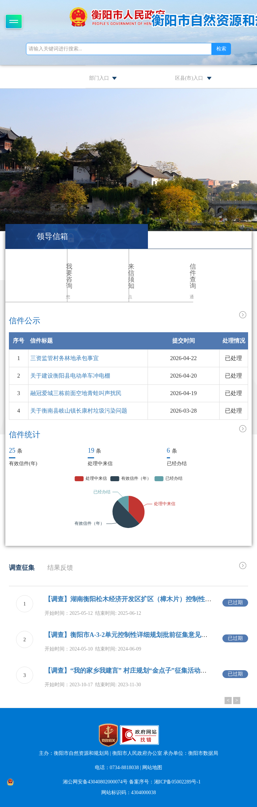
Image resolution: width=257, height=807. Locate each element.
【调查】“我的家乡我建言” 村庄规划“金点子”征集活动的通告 (132, 670)
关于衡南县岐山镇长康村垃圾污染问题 (78, 411)
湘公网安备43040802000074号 (95, 781)
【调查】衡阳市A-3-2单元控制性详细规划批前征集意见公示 (129, 634)
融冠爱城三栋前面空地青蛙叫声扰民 (76, 393)
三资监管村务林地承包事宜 (64, 358)
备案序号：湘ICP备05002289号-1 (165, 781)
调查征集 (22, 567)
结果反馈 (60, 567)
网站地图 (152, 767)
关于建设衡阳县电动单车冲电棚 (70, 376)
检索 (221, 48)
